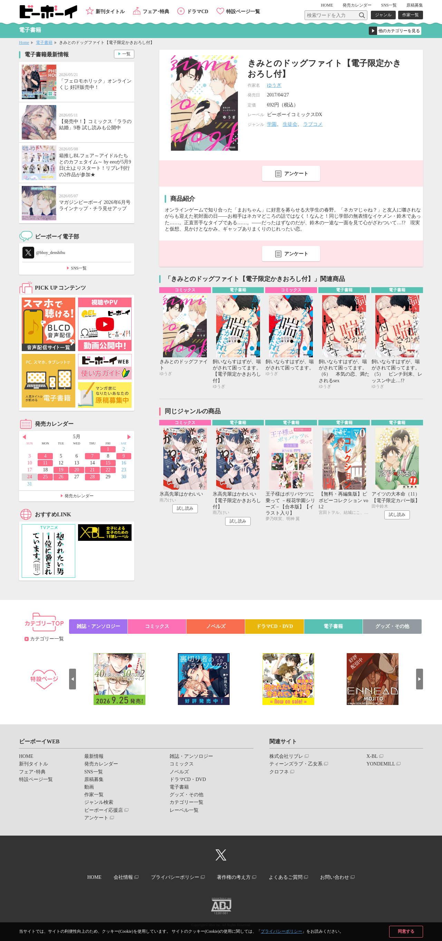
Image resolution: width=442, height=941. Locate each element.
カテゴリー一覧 (47, 638)
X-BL (372, 756)
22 (108, 469)
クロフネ (279, 771)
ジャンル (383, 14)
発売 (357, 5)
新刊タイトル (110, 11)
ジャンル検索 (98, 802)
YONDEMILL (380, 763)
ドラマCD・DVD (274, 626)
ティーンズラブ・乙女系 (296, 763)
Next (129, 437)
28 (92, 476)
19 (61, 469)
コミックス (157, 626)
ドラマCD (197, 11)
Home (24, 42)
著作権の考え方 (234, 877)
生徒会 (290, 124)
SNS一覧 (389, 5)
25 (45, 476)
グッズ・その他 (392, 626)
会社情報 (123, 877)
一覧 (126, 53)
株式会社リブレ (286, 756)
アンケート (296, 173)
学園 (272, 124)
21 (92, 469)
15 (108, 462)
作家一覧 (410, 14)
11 (45, 462)
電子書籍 (44, 42)
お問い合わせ (334, 877)
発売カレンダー (79, 495)
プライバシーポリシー (281, 931)
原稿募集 (414, 5)
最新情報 (94, 756)
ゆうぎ (274, 85)
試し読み (185, 508)
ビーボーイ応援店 (103, 810)
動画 (89, 787)
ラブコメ (313, 124)
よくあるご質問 (285, 877)
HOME (327, 5)
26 (61, 476)
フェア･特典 (156, 11)
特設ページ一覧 (243, 11)
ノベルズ (215, 626)
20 (76, 469)
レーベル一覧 (184, 810)
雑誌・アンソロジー (98, 626)
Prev (24, 437)
